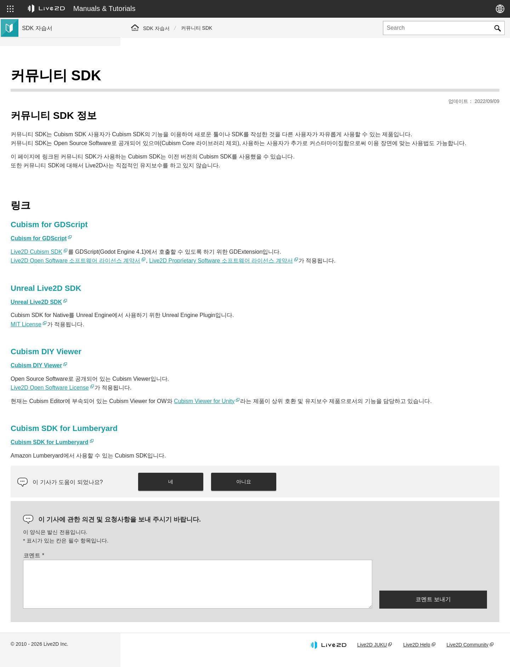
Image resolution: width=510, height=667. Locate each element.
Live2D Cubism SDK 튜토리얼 (56, 78)
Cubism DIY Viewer (156, 366)
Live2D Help (416, 654)
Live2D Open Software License (170, 388)
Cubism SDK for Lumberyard (170, 452)
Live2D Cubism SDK (157, 252)
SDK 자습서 (156, 28)
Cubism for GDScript (159, 239)
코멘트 (154, 565)
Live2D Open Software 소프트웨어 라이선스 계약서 (196, 261)
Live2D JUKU (372, 654)
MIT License (146, 325)
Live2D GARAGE (42, 168)
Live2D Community (467, 654)
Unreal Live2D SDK (156, 302)
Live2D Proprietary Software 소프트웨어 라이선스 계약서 (341, 261)
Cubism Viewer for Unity (324, 401)
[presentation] (433, 584)
